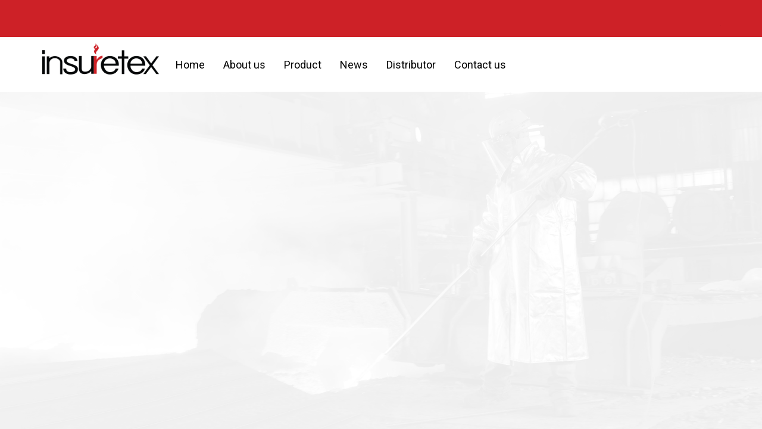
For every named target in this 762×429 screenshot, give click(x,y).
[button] (525, 64)
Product (302, 64)
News (354, 64)
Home (190, 64)
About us (244, 64)
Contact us (480, 64)
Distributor (411, 64)
